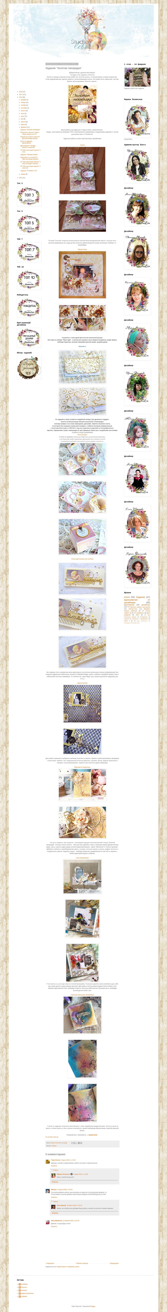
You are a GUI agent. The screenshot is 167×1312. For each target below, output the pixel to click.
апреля (23, 122)
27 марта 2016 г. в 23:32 (64, 1189)
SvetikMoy (24, 1284)
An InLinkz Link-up (51, 1137)
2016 (21, 97)
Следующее (50, 1263)
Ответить (54, 1166)
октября (23, 105)
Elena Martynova (56, 1220)
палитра (126, 618)
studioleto (24, 1296)
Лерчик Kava (82, 249)
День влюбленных (142, 620)
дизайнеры (145, 605)
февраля (24, 127)
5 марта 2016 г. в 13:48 (68, 1160)
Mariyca (53, 1189)
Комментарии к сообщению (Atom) (68, 1266)
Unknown (24, 1287)
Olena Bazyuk (82, 435)
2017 (21, 94)
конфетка (135, 623)
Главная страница (82, 1263)
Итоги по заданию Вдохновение (26, 142)
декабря (24, 100)
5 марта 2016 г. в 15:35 (80, 1174)
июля (23, 113)
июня (23, 116)
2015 (21, 178)
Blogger (92, 1306)
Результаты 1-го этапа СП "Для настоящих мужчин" (29, 158)
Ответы (55, 1170)
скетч (137, 615)
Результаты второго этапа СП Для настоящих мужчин (30, 137)
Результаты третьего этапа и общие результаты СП (29, 133)
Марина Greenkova (63, 1174)
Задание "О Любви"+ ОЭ (28, 171)
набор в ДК (128, 620)
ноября (23, 102)
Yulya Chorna (55, 1160)
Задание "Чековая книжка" (29, 154)
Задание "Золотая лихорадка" (30, 129)
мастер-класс (133, 609)
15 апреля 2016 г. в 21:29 (71, 1220)
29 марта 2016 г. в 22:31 (74, 1205)
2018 (21, 92)
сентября (24, 108)
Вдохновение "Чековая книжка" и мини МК (27, 146)
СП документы (139, 613)
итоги (127, 597)
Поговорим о (127, 623)
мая (22, 119)
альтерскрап (143, 617)
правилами (93, 1135)
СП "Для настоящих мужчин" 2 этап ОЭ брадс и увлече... (30, 162)
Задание (54, 1145)
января (23, 174)
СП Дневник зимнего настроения (139, 607)
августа (23, 111)
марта (23, 124)
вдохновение (129, 605)
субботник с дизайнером (140, 618)
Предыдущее (114, 1263)
